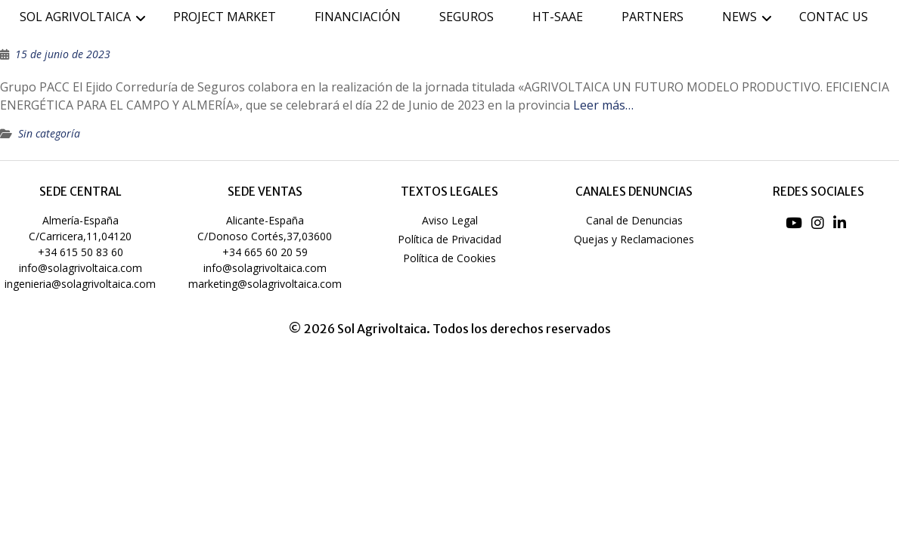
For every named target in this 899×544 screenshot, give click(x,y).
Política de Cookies (449, 258)
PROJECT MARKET (224, 16)
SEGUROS (466, 16)
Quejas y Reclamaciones (634, 239)
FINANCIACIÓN (358, 16)
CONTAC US (833, 16)
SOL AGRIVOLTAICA (75, 16)
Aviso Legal (450, 220)
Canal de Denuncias (634, 220)
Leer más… (603, 105)
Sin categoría (49, 133)
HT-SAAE (557, 16)
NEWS (739, 16)
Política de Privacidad (449, 239)
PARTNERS (653, 16)
